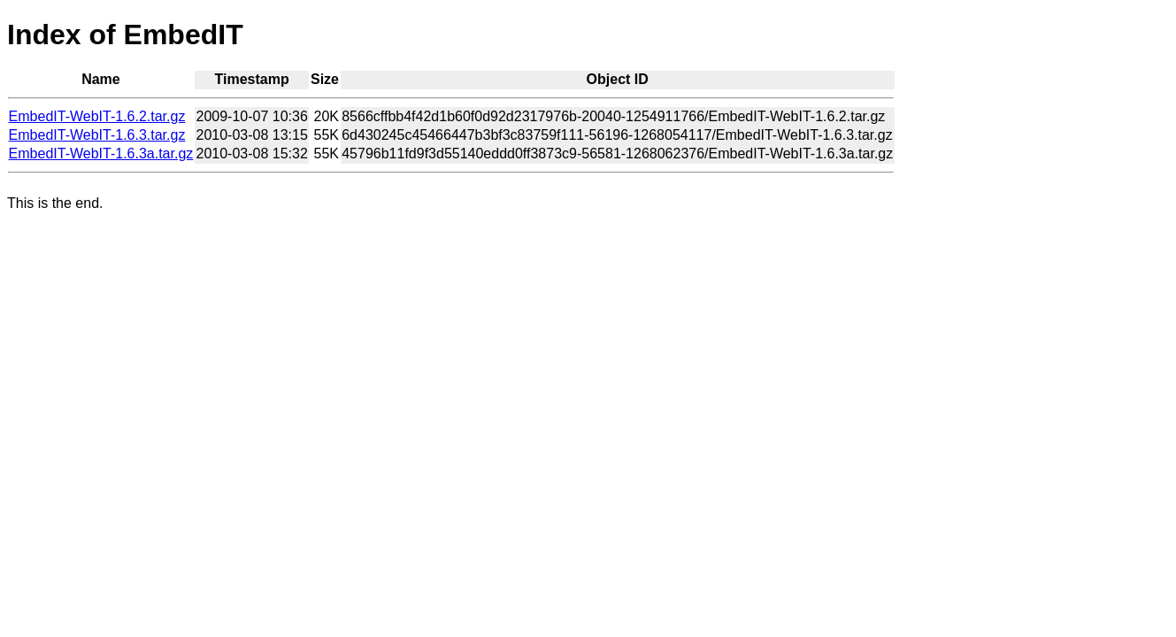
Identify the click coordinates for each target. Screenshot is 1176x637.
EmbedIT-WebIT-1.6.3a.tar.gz (101, 153)
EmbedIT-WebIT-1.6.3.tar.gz (97, 134)
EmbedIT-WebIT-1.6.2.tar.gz (97, 116)
